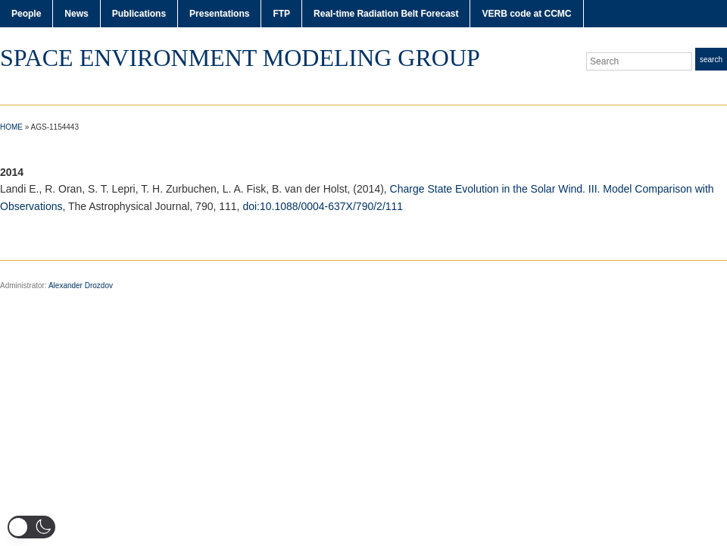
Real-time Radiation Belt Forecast (386, 13)
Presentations (219, 13)
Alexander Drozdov (80, 285)
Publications (139, 13)
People (26, 13)
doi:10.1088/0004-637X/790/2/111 (322, 206)
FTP (281, 13)
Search (711, 59)
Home (11, 127)
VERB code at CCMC (526, 13)
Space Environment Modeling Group (240, 57)
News (76, 13)
